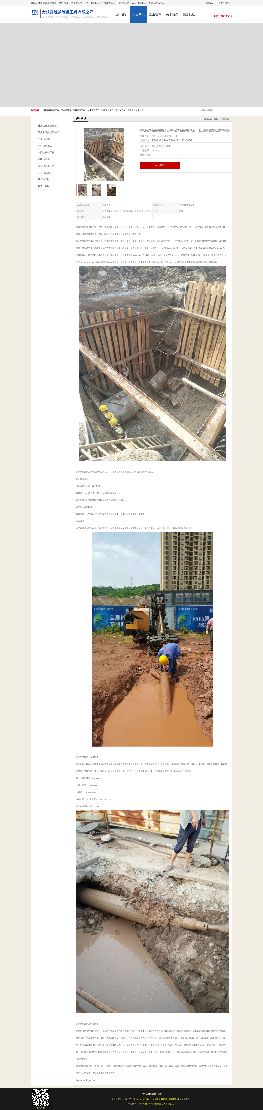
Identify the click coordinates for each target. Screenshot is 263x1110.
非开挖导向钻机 (184, 140)
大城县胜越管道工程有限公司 (166, 1099)
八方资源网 (143, 1104)
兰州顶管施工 (45, 139)
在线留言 (160, 165)
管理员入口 (162, 1104)
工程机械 (156, 140)
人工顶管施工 (45, 172)
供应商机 (139, 14)
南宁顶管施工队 (46, 166)
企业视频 (155, 14)
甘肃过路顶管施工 (47, 125)
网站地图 (172, 1104)
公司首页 (122, 14)
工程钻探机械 (169, 140)
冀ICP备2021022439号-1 (142, 1099)
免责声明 (153, 1104)
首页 (216, 119)
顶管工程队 (44, 186)
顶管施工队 (44, 179)
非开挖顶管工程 (46, 152)
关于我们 (172, 14)
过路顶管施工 (45, 159)
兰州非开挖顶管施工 (48, 132)
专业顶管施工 (45, 146)
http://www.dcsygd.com (85, 1080)
